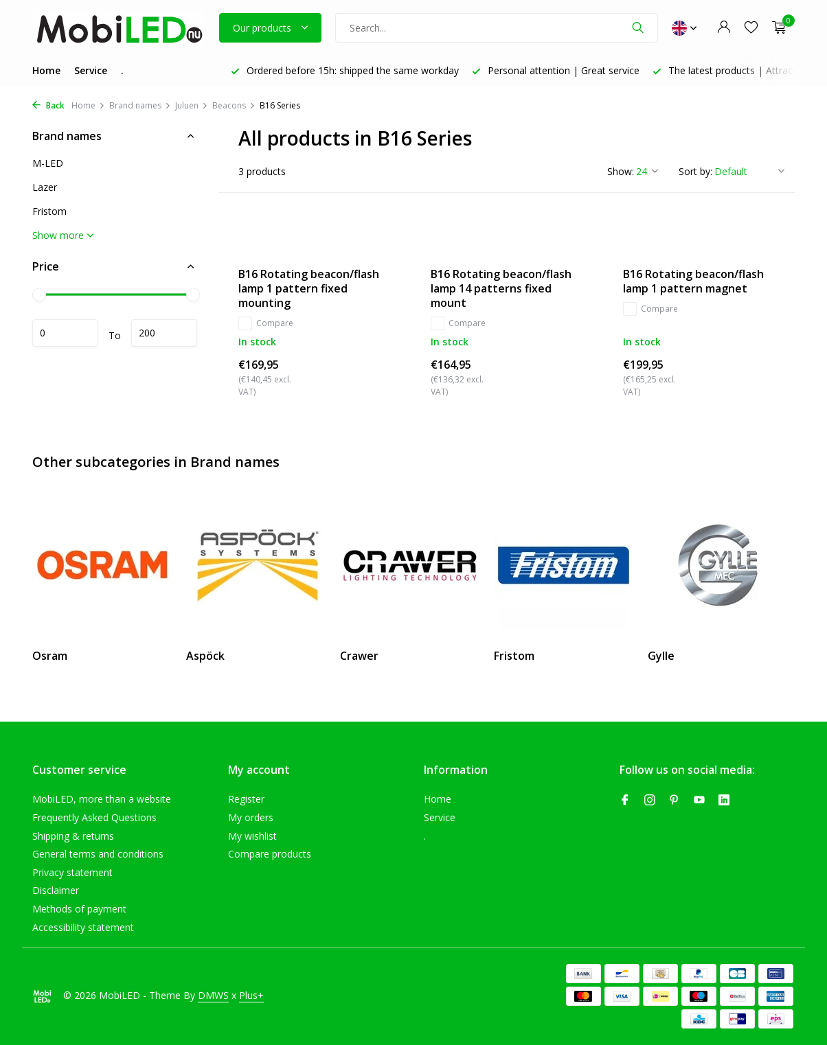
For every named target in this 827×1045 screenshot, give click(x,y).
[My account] (723, 28)
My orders (250, 817)
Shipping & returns (73, 835)
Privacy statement (72, 872)
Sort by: (695, 171)
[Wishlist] (751, 27)
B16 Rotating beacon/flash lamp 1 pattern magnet (693, 281)
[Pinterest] (674, 800)
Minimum (65, 333)
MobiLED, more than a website (101, 798)
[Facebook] (625, 800)
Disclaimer (55, 890)
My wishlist (252, 835)
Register (246, 798)
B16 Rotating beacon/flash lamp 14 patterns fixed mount (501, 288)
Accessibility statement (83, 927)
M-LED (47, 163)
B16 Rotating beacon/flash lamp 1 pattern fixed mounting (308, 288)
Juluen (191, 105)
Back (48, 105)
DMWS (213, 995)
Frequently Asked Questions (94, 817)
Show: (620, 171)
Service (90, 70)
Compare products (269, 853)
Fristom (49, 211)
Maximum (164, 333)
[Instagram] (649, 800)
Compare (265, 323)
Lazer (44, 187)
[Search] (496, 28)
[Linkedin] (723, 800)
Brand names (140, 105)
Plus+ (251, 995)
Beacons (234, 105)
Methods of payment (79, 908)
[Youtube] (699, 800)
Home (46, 70)
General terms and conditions (97, 853)
